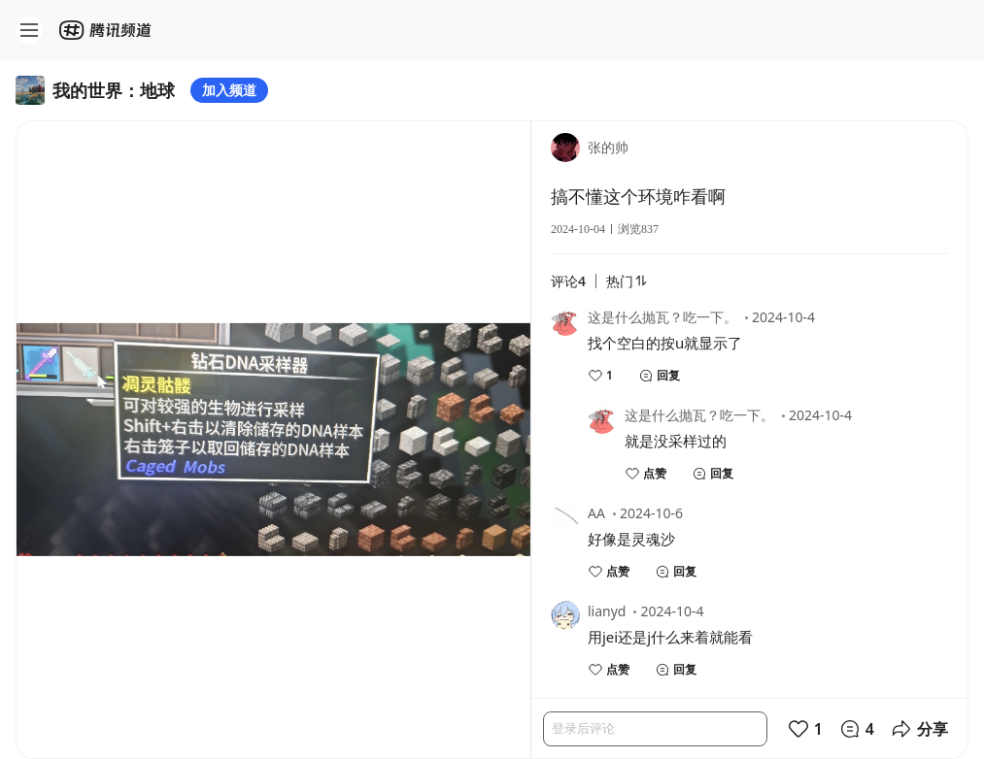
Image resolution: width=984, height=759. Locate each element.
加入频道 (229, 90)
